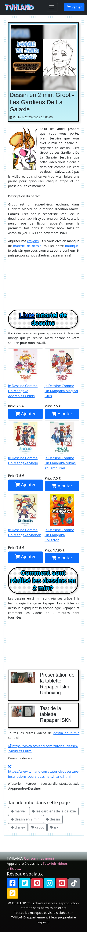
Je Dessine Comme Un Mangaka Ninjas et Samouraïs (62, 445)
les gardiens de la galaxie (54, 811)
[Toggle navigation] (52, 7)
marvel (18, 811)
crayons (33, 241)
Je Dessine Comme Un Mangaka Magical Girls (62, 373)
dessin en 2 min (66, 733)
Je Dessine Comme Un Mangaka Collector (62, 518)
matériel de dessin (27, 246)
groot (37, 827)
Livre (27, 315)
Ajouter (25, 413)
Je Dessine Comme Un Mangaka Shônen (25, 515)
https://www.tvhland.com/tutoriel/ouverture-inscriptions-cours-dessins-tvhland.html (43, 772)
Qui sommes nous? (39, 858)
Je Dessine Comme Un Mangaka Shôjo (25, 443)
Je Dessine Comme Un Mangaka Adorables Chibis (25, 373)
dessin (53, 819)
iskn (55, 827)
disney (18, 827)
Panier (74, 7)
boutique (72, 246)
